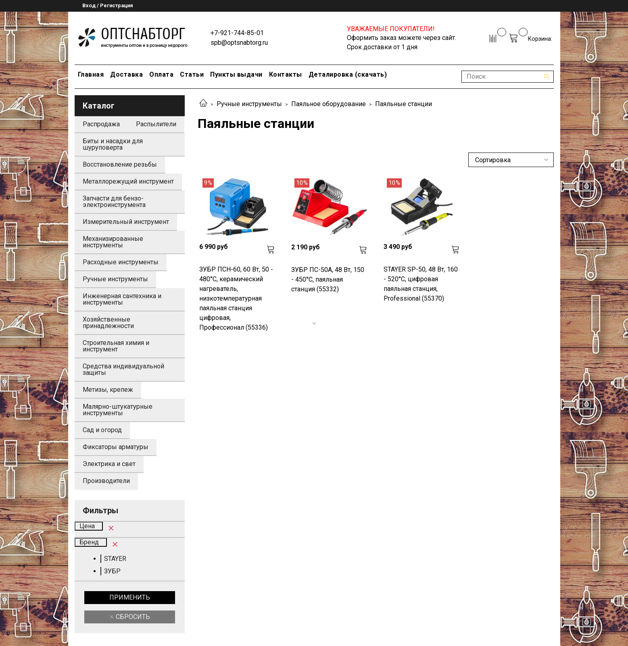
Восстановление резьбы (120, 164)
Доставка (126, 74)
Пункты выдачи (236, 74)
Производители (106, 481)
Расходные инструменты (121, 262)
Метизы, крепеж (108, 389)
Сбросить (132, 617)
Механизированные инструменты (113, 242)
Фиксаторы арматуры (115, 447)
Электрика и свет (109, 464)
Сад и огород (102, 430)
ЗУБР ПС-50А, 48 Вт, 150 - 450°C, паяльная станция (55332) (327, 279)
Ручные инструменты (249, 104)
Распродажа (101, 124)
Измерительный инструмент (126, 222)
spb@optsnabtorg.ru (239, 42)
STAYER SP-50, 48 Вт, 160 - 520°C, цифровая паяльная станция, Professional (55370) (421, 284)
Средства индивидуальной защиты (123, 369)
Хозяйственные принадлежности (108, 323)
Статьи (192, 74)
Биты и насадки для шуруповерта (113, 144)
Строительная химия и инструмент (116, 346)
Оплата (161, 74)
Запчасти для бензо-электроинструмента (114, 201)
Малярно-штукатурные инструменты (117, 410)
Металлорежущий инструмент (128, 181)
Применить (129, 597)
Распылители (156, 124)
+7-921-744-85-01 (237, 33)
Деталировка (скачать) (348, 74)
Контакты (285, 74)
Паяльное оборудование (328, 104)
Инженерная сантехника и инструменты (122, 299)
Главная (91, 74)
